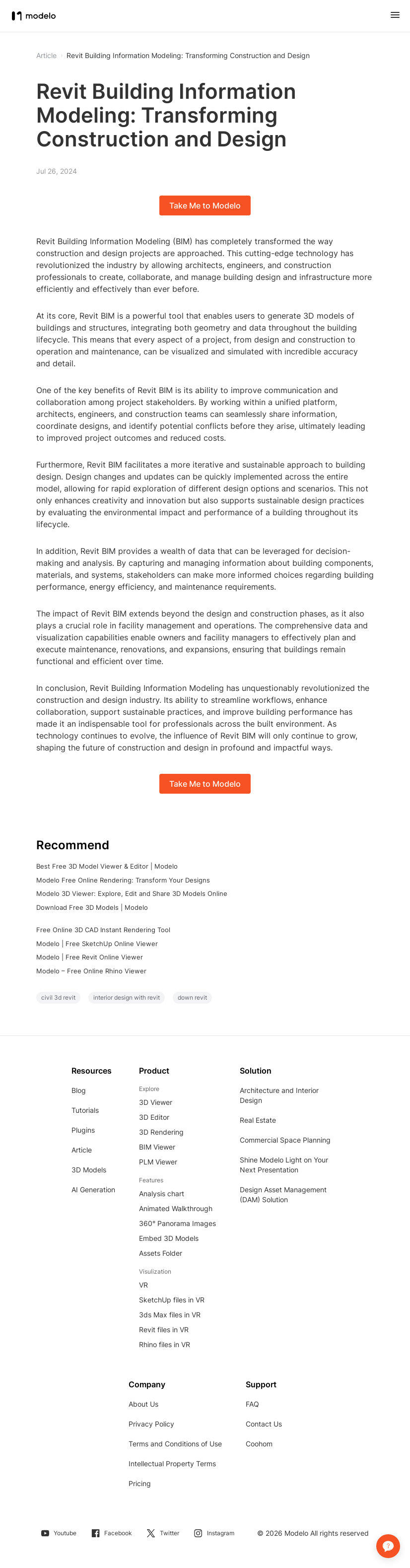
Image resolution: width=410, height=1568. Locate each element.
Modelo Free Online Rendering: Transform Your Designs (123, 880)
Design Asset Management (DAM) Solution (283, 1194)
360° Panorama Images (177, 1223)
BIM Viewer (157, 1147)
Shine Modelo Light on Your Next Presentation (284, 1165)
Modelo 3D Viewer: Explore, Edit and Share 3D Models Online (131, 893)
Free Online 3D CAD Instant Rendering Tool (103, 930)
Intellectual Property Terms (172, 1463)
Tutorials (85, 1110)
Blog (78, 1090)
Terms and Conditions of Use (175, 1443)
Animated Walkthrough (175, 1208)
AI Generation (93, 1189)
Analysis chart (161, 1193)
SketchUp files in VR (172, 1299)
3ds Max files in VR (170, 1314)
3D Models (88, 1169)
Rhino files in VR (164, 1344)
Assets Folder (160, 1253)
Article (81, 1150)
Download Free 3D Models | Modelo (92, 907)
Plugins (83, 1130)
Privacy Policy (151, 1424)
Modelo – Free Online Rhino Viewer (91, 971)
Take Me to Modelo (205, 205)
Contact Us (264, 1424)
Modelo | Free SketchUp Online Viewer (97, 944)
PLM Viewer (158, 1162)
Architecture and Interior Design (279, 1095)
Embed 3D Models (169, 1238)
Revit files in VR (164, 1329)
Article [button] (46, 56)
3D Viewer (155, 1102)
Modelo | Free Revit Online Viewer (89, 957)
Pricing (140, 1483)
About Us (143, 1404)
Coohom (259, 1443)
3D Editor (154, 1117)
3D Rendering (161, 1132)
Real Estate (258, 1120)
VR (143, 1285)
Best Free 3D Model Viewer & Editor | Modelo (107, 866)
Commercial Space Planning (285, 1140)
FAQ (252, 1404)
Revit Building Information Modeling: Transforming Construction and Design (188, 56)
